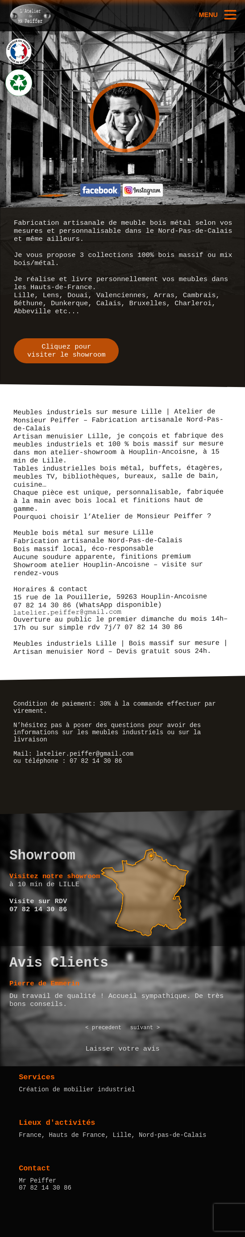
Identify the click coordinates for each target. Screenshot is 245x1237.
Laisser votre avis (122, 1049)
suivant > (145, 1028)
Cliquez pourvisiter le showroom (66, 351)
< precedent (103, 1028)
